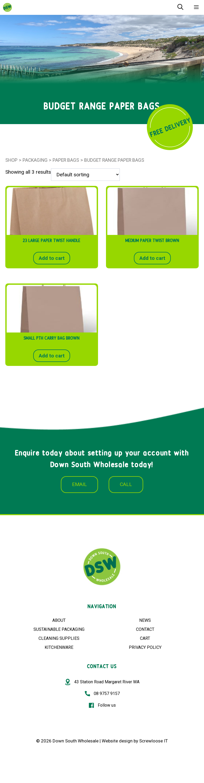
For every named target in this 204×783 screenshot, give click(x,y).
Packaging (35, 160)
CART (145, 638)
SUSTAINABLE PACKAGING (58, 629)
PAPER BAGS (66, 160)
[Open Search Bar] (180, 7)
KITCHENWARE (59, 647)
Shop (11, 160)
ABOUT (59, 620)
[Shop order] (85, 174)
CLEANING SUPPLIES (59, 638)
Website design (117, 740)
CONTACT (145, 629)
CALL (126, 484)
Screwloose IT (153, 740)
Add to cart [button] (52, 258)
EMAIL (79, 484)
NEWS (145, 620)
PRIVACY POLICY (145, 647)
